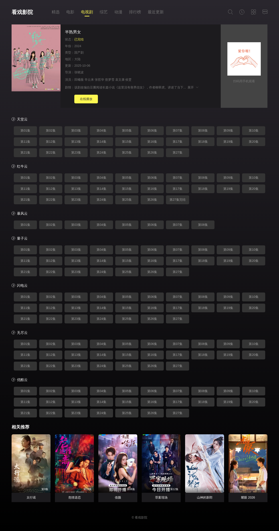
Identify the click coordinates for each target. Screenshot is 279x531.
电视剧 (87, 12)
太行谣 (31, 497)
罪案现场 (161, 497)
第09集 (228, 130)
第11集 (25, 141)
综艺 (104, 12)
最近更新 (156, 12)
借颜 (118, 497)
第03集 (76, 130)
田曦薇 (79, 79)
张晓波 (79, 72)
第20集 (254, 141)
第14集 (101, 141)
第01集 (25, 130)
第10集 (254, 130)
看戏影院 (22, 12)
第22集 (51, 152)
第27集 (177, 152)
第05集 (127, 130)
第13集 (76, 141)
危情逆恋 (74, 497)
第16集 (152, 141)
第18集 (203, 141)
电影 (70, 12)
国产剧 (79, 52)
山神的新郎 (204, 497)
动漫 (118, 12)
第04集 (101, 130)
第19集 (228, 141)
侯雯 (128, 79)
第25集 (127, 152)
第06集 (152, 130)
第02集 (51, 130)
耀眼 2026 (248, 497)
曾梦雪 (109, 79)
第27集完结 (178, 199)
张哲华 (99, 79)
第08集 (203, 130)
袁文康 (120, 79)
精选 (56, 12)
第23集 (76, 152)
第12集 (51, 141)
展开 (193, 87)
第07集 (177, 130)
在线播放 (86, 99)
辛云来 (89, 79)
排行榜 (135, 12)
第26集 (152, 152)
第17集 (177, 141)
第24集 (101, 152)
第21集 (25, 152)
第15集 (127, 141)
